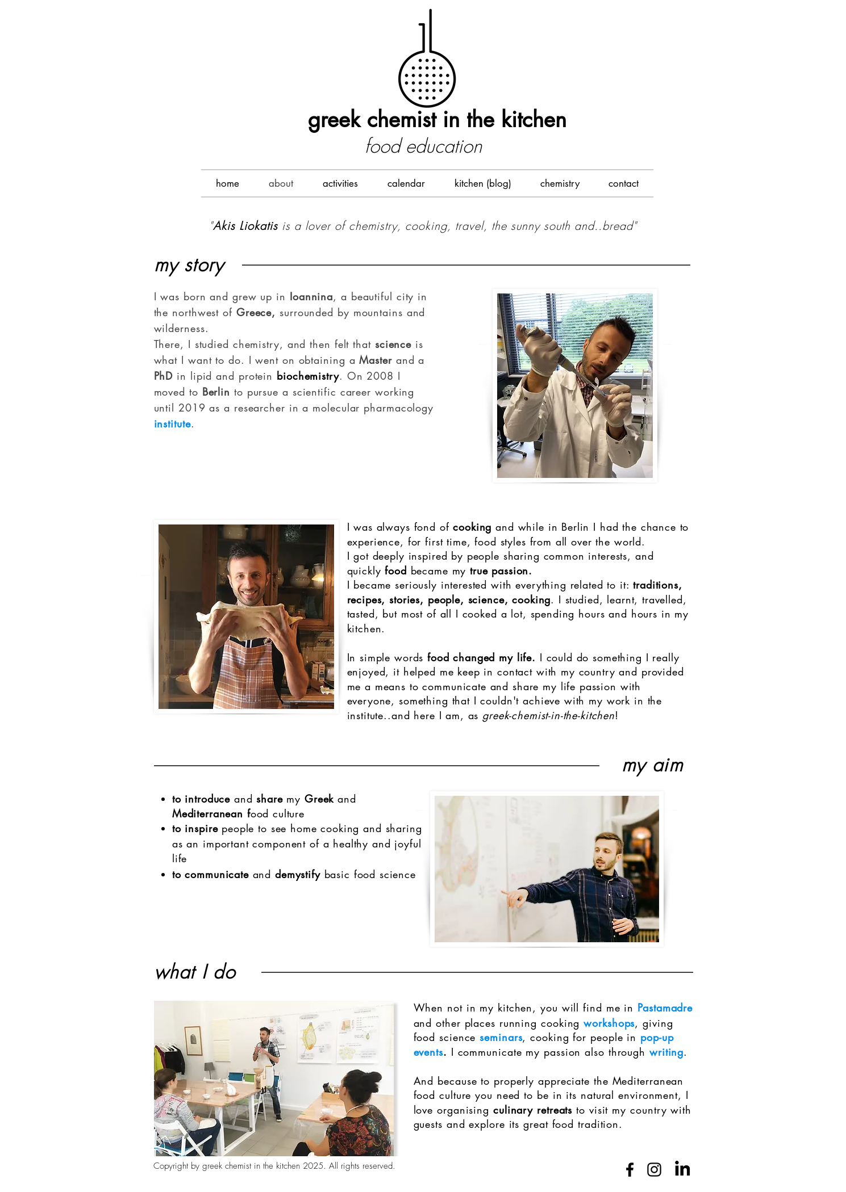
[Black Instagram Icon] (654, 1169)
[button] (340, 183)
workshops (609, 1023)
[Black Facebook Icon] (629, 1169)
